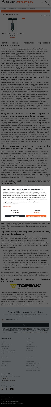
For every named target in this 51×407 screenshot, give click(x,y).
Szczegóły (36, 212)
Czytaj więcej (7, 206)
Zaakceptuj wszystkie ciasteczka (36, 216)
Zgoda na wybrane (14, 216)
